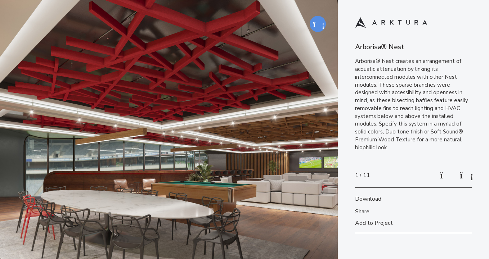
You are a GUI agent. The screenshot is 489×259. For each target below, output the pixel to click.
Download (368, 199)
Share (362, 211)
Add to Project (374, 223)
